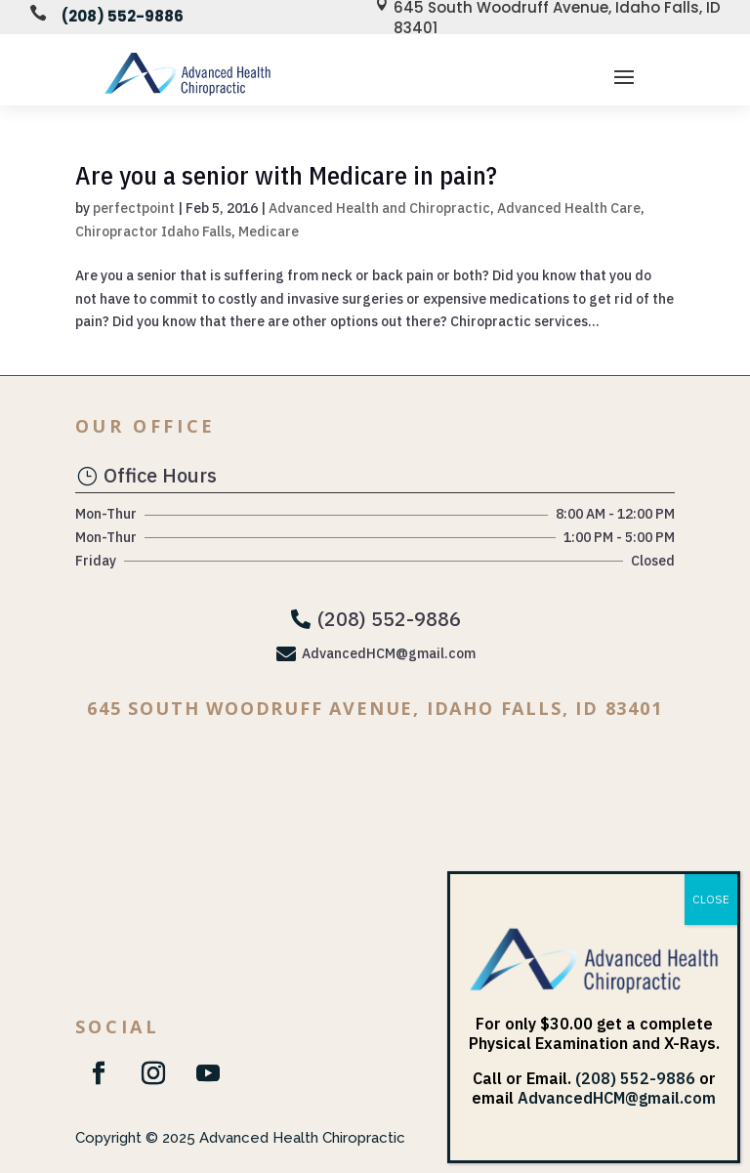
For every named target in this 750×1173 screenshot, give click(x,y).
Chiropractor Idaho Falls (153, 231)
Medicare (268, 231)
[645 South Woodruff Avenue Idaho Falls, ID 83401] (375, 862)
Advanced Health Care (569, 208)
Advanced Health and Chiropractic (379, 208)
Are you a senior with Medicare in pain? (286, 174)
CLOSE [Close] (710, 899)
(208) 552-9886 (123, 16)
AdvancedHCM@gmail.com (617, 1098)
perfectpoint (134, 208)
